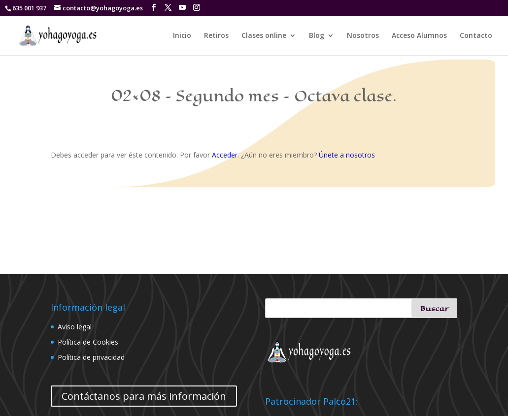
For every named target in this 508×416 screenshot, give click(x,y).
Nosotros (363, 36)
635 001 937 (29, 7)
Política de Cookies (88, 342)
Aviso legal (75, 326)
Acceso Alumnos (419, 36)
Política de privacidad (91, 357)
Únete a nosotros (347, 155)
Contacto (476, 36)
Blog (316, 36)
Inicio (182, 36)
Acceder (224, 155)
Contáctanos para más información (144, 396)
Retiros (216, 36)
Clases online (263, 36)
